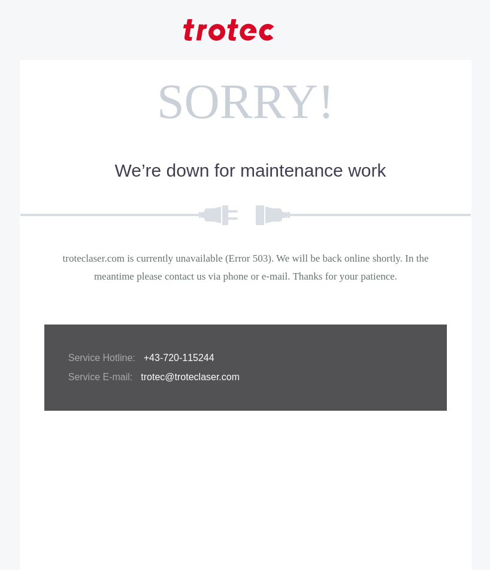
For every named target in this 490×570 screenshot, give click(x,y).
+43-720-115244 (179, 358)
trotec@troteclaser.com (190, 377)
